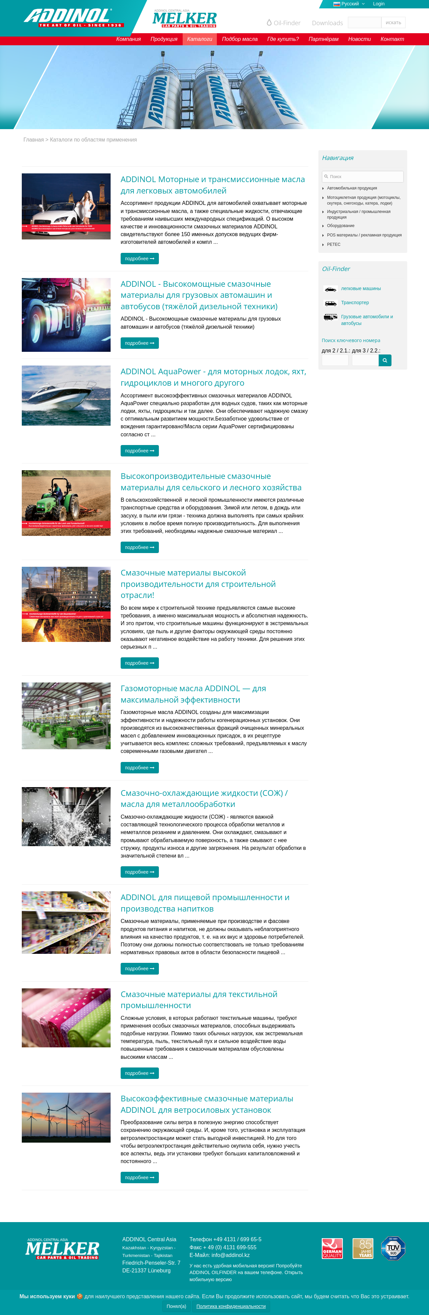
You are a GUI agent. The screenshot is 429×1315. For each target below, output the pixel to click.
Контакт (392, 39)
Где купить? (283, 39)
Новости (359, 39)
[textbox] (363, 176)
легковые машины (354, 288)
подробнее (140, 258)
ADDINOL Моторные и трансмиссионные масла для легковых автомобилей (213, 184)
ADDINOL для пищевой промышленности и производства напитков (205, 902)
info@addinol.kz (230, 1255)
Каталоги (199, 39)
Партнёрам (324, 39)
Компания (128, 39)
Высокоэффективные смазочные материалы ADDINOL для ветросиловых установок (207, 1104)
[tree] (363, 216)
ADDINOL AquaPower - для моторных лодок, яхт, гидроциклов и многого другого (213, 377)
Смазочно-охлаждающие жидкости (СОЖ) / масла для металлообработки (204, 798)
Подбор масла (239, 39)
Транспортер (348, 302)
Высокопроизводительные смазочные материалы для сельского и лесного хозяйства (211, 481)
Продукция (163, 39)
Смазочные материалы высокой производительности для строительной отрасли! (198, 583)
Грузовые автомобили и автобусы (360, 319)
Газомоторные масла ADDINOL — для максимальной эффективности (193, 693)
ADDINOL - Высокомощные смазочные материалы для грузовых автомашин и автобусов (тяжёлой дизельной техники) (199, 295)
